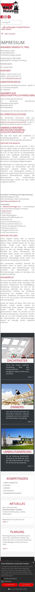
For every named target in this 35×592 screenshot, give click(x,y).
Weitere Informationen (7, 575)
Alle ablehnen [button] (26, 584)
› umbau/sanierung (10, 483)
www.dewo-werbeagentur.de (10, 201)
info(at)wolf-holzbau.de (13, 78)
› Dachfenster (8, 491)
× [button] (33, 562)
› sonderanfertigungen (12, 493)
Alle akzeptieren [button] (9, 584)
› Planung (6, 485)
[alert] (17, 576)
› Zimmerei (6, 488)
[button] (17, 589)
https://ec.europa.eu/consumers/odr (13, 122)
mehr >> (5, 522)
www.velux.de (6, 211)
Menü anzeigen (10, 34)
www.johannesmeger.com (12, 207)
